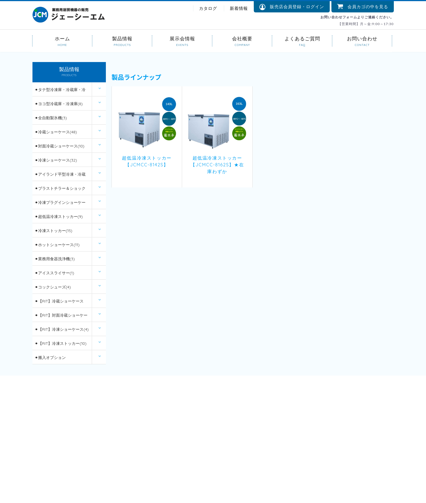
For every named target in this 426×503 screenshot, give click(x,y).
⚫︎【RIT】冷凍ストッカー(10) (60, 343)
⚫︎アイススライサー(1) (54, 272)
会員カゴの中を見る (362, 6)
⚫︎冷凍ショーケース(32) (56, 160)
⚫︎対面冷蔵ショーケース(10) (59, 146)
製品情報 (122, 38)
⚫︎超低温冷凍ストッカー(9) (59, 216)
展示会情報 (182, 38)
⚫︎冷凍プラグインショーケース (60, 204)
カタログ (208, 8)
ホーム (62, 38)
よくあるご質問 (302, 38)
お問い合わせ (362, 38)
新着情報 (239, 8)
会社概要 (242, 38)
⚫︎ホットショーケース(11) (57, 244)
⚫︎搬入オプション (50, 357)
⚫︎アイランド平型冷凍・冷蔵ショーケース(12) (60, 176)
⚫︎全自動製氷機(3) (51, 117)
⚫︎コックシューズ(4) (53, 287)
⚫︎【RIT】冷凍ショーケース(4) (62, 329)
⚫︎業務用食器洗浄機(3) (55, 258)
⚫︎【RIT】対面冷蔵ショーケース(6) (61, 317)
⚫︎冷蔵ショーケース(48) (56, 131)
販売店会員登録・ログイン (291, 7)
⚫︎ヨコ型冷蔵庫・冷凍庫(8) (59, 103)
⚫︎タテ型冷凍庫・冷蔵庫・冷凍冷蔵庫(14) (60, 91)
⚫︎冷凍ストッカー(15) (53, 230)
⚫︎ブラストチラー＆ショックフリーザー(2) (60, 190)
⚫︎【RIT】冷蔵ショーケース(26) (59, 303)
